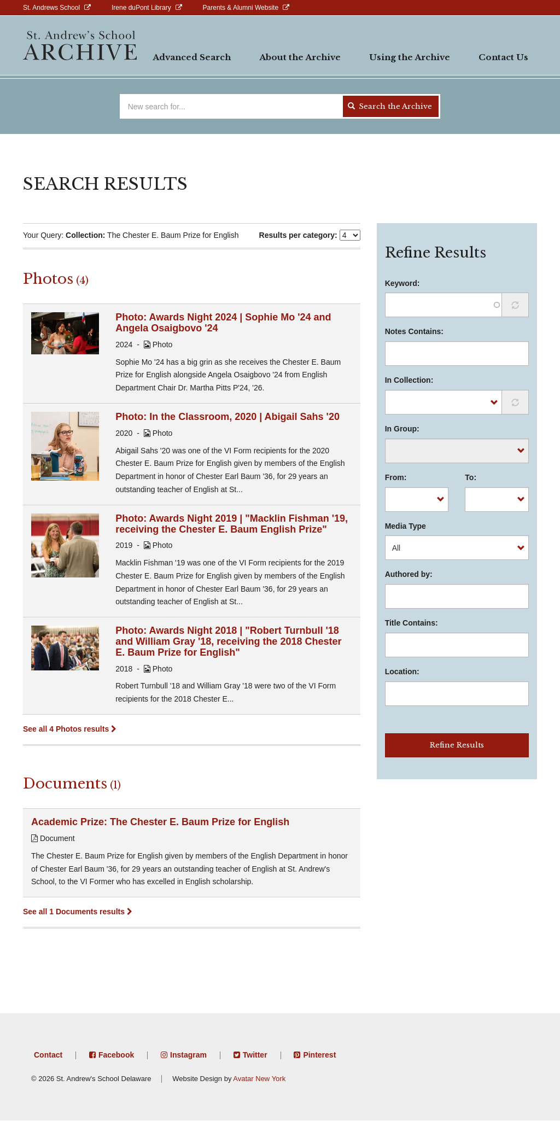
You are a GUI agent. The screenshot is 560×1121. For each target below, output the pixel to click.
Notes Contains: (414, 331)
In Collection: (409, 380)
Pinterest (319, 1054)
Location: (402, 671)
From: (396, 477)
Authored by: (409, 574)
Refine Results (457, 745)
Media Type (405, 526)
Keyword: (402, 283)
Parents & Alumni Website (241, 7)
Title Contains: (411, 622)
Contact (48, 1054)
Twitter (255, 1054)
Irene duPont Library (141, 7)
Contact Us (503, 57)
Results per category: (298, 235)
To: (470, 477)
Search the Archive (390, 106)
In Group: (402, 428)
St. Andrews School (51, 7)
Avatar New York (259, 1079)
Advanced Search (192, 57)
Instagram (188, 1054)
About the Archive (300, 57)
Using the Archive (409, 57)
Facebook (116, 1054)
